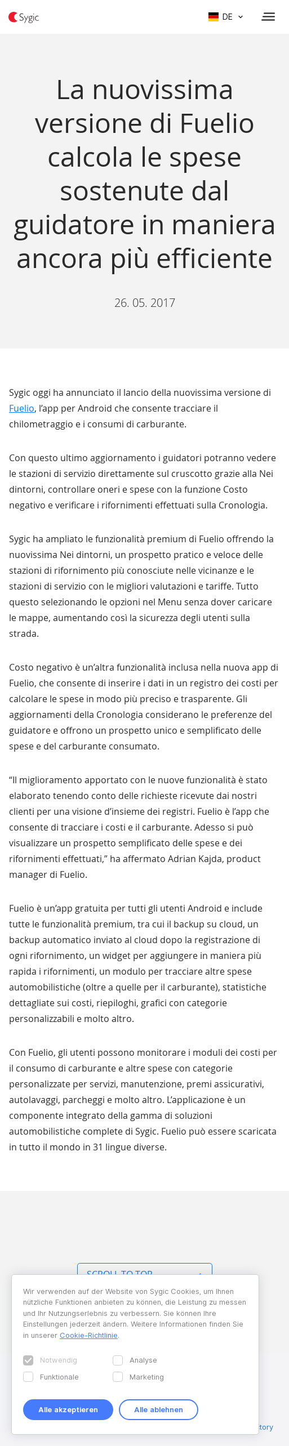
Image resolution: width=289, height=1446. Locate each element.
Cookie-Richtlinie (89, 1335)
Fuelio (21, 408)
